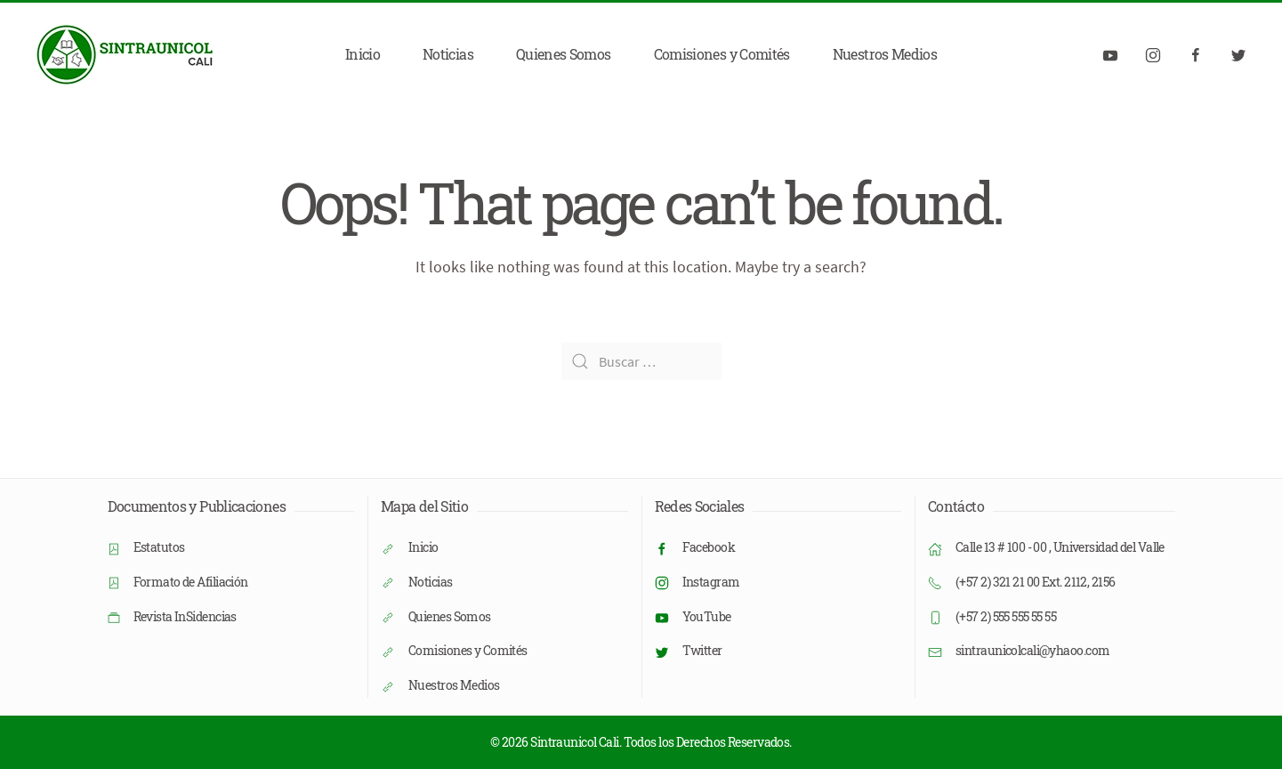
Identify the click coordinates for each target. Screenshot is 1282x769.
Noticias (448, 54)
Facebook (709, 546)
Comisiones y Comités (722, 54)
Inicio (362, 54)
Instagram (711, 581)
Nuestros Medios (885, 54)
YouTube (706, 616)
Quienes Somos (563, 54)
